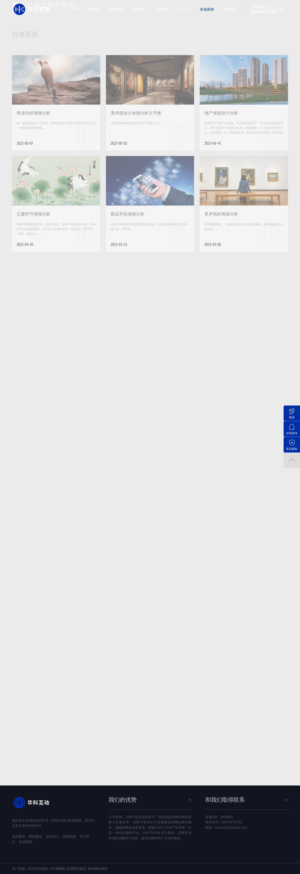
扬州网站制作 (98, 868)
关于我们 (184, 9)
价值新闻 (207, 9)
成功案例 (94, 9)
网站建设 (117, 9)
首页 (75, 9)
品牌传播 (162, 9)
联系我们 (229, 9)
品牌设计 (139, 9)
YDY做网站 (57, 868)
